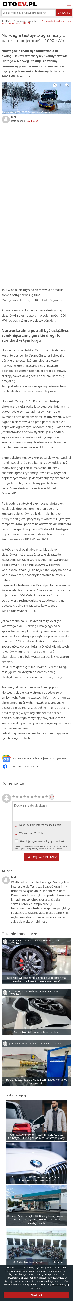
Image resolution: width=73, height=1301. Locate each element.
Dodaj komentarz (42, 856)
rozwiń (59, 848)
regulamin (36, 841)
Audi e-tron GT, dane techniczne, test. (36, 1032)
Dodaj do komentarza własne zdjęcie (40, 824)
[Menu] (69, 4)
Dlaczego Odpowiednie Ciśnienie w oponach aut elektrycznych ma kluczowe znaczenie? (36, 979)
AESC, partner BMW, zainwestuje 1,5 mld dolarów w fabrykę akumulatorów (36, 1178)
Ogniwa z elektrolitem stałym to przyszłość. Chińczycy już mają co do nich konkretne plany (36, 1136)
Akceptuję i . (42, 844)
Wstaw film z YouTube (31, 833)
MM (13, 116)
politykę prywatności (55, 841)
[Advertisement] (36, 164)
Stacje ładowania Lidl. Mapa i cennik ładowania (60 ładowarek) (36, 1081)
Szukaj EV (63, 13)
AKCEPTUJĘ (36, 1294)
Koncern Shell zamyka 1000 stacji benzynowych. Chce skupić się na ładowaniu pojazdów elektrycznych (36, 1219)
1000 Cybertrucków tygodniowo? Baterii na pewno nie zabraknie (36, 1263)
